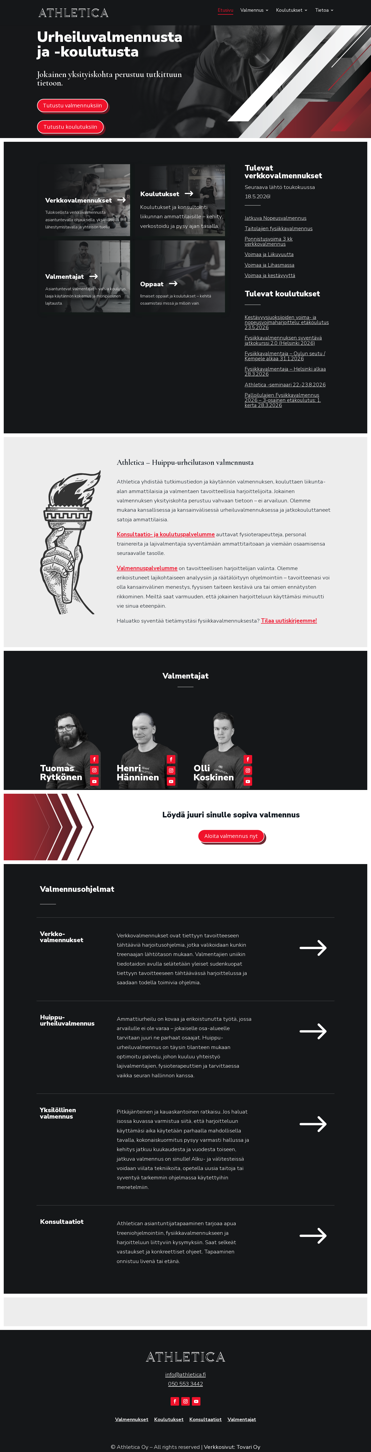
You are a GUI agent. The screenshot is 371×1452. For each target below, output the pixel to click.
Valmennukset (131, 1420)
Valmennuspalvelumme (147, 568)
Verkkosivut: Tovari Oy (232, 1447)
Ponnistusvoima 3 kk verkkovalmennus (269, 242)
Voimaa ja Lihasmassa (270, 265)
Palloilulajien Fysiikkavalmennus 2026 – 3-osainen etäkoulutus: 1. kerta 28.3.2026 (283, 400)
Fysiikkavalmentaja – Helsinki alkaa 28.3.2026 (285, 372)
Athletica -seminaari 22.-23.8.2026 (285, 384)
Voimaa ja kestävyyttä (270, 275)
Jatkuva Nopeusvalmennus (276, 218)
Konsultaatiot (205, 1420)
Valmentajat (242, 1420)
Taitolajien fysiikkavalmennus (279, 228)
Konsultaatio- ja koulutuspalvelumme (166, 534)
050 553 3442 (185, 1384)
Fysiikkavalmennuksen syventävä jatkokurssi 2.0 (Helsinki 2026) (283, 340)
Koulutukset (289, 10)
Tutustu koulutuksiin (70, 126)
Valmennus (252, 10)
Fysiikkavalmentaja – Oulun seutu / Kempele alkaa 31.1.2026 (285, 356)
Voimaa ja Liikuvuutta (269, 254)
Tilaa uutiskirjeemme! (289, 620)
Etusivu (225, 10)
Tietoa (322, 10)
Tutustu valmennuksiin (72, 105)
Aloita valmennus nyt (231, 836)
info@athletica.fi (185, 1374)
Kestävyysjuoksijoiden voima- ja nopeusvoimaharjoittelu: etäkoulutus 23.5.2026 (287, 322)
